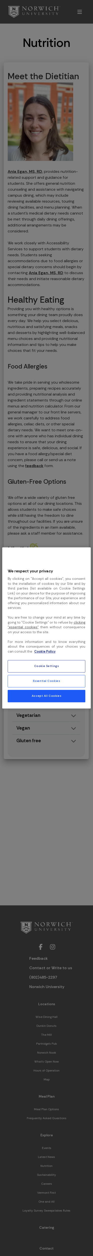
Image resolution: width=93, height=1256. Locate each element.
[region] (46, 627)
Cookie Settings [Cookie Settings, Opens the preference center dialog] (46, 666)
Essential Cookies (46, 681)
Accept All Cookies (46, 696)
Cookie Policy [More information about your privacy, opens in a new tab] (45, 651)
